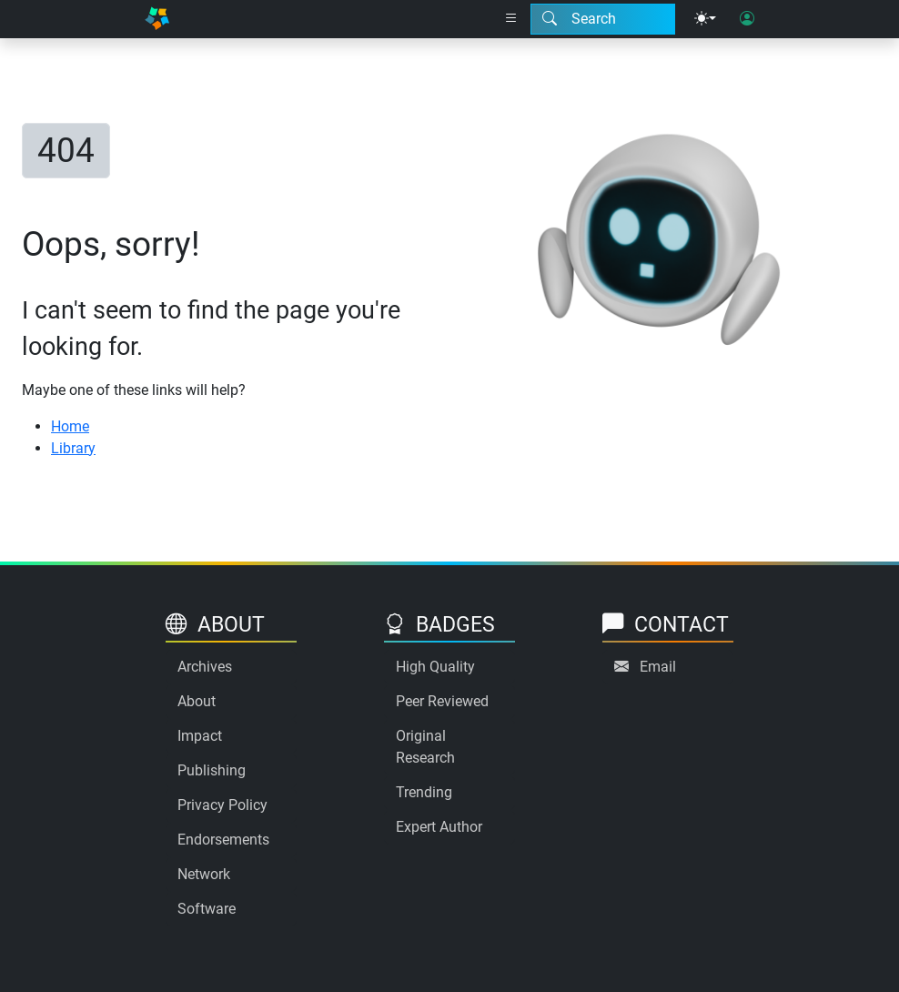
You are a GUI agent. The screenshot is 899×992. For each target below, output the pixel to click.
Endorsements (223, 839)
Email (658, 666)
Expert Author (439, 826)
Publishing (211, 770)
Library (73, 448)
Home (70, 426)
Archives (204, 666)
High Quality (435, 666)
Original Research (425, 746)
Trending (424, 792)
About (196, 701)
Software (206, 908)
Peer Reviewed (442, 701)
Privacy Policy (222, 805)
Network (203, 874)
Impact (199, 735)
